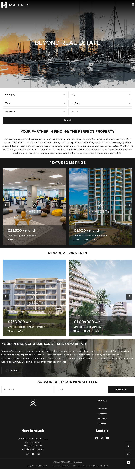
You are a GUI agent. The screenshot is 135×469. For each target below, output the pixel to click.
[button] (133, 4)
